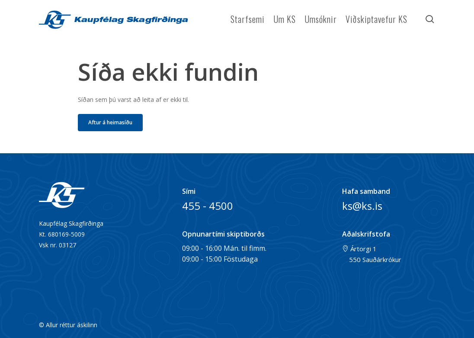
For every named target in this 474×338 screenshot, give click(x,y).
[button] (110, 122)
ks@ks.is (362, 206)
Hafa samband (366, 191)
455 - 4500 (207, 206)
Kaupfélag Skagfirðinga (129, 20)
